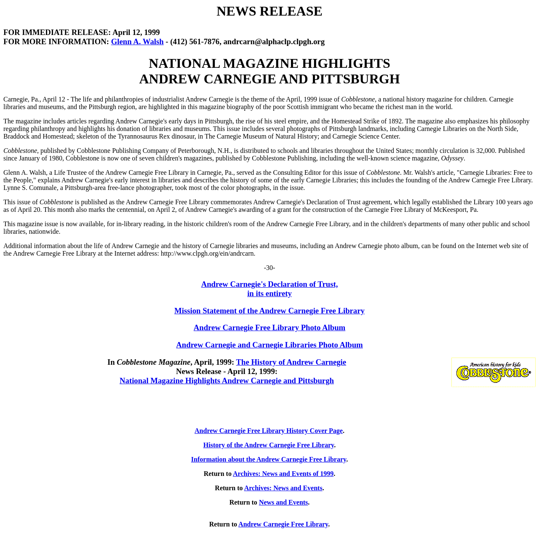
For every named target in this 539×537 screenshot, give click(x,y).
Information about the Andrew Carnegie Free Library (268, 459)
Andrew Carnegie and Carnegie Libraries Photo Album (269, 344)
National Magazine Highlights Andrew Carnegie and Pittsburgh (227, 380)
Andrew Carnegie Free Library (283, 524)
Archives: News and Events (283, 488)
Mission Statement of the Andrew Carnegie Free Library (269, 310)
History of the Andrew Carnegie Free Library (268, 445)
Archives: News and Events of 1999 (283, 473)
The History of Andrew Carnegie (291, 362)
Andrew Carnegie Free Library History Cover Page (269, 430)
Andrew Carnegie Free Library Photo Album (269, 327)
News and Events (283, 502)
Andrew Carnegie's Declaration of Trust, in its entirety (269, 289)
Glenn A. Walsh (137, 41)
